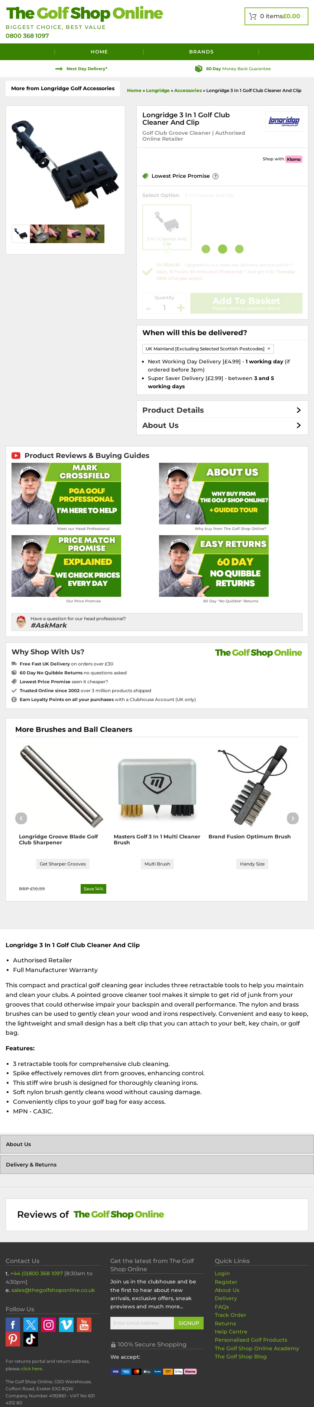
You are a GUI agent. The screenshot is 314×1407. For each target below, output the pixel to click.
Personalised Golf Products (251, 1339)
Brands (201, 52)
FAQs (222, 1306)
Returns (225, 1323)
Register (226, 1282)
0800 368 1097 (27, 35)
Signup (188, 1323)
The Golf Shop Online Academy (257, 1348)
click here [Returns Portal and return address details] (31, 1368)
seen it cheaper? (64, 681)
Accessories (188, 90)
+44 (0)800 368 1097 (36, 1273)
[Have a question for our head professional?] (157, 622)
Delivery (226, 1298)
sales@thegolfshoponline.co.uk (53, 1290)
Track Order (230, 1315)
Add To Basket (246, 300)
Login (222, 1273)
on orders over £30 (66, 664)
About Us (160, 425)
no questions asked (73, 672)
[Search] (283, 51)
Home (99, 52)
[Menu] (30, 51)
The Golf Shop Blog (241, 1356)
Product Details (173, 410)
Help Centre (231, 1331)
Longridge (158, 90)
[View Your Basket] (276, 16)
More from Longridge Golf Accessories (62, 88)
